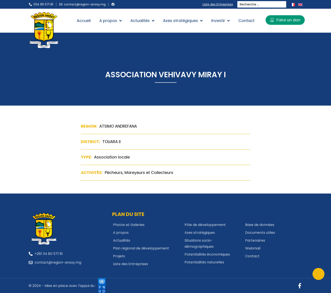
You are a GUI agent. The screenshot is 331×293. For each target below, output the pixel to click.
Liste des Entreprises (219, 4)
